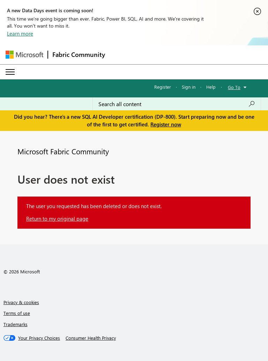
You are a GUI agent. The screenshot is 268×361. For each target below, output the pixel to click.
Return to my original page (57, 218)
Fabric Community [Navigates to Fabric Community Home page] (78, 54)
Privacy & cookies (21, 302)
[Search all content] (176, 104)
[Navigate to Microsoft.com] (24, 55)
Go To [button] (234, 87)
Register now (165, 124)
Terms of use (16, 313)
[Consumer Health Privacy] (91, 338)
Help (211, 87)
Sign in (188, 87)
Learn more (20, 33)
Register (162, 87)
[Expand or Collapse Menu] (10, 72)
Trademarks (15, 324)
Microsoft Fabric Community (63, 151)
